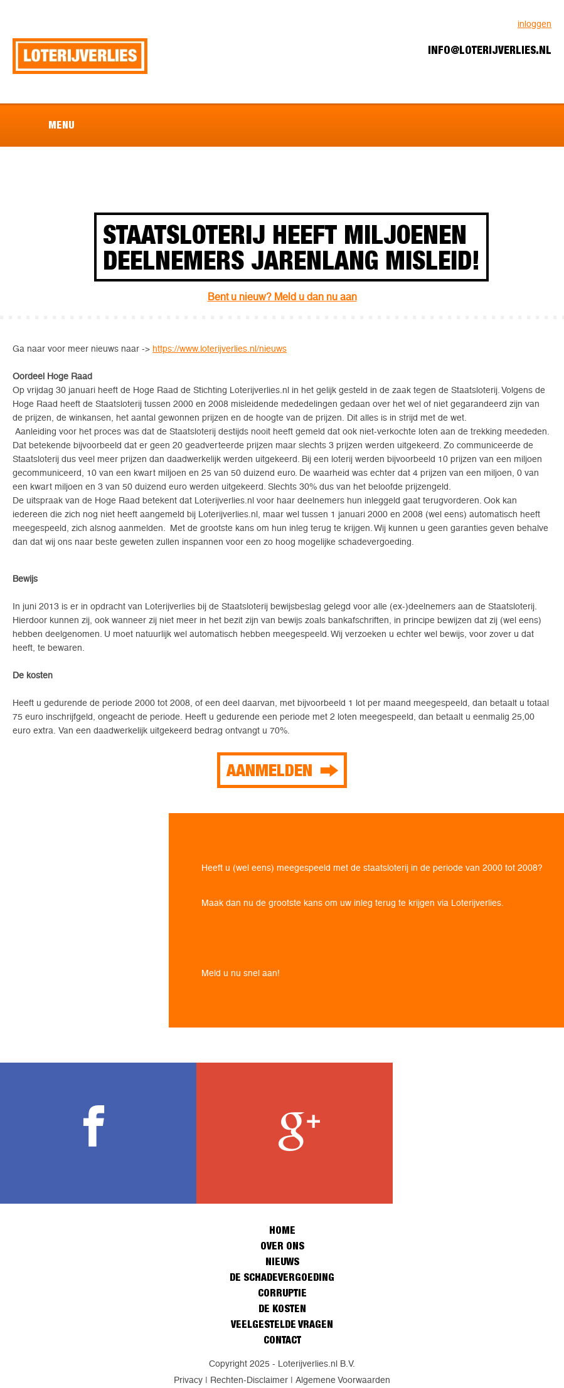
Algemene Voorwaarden (342, 1380)
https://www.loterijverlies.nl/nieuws (219, 349)
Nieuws (282, 1261)
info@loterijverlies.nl (489, 49)
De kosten (282, 1308)
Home (282, 1230)
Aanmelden (269, 770)
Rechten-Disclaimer (249, 1380)
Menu (61, 124)
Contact (282, 1339)
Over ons (282, 1245)
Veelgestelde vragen (282, 1324)
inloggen (534, 24)
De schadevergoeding (282, 1277)
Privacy (188, 1380)
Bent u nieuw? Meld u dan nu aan (282, 297)
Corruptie (282, 1292)
